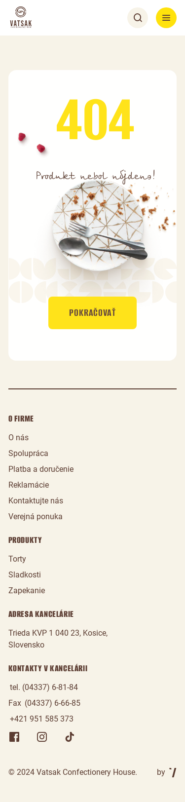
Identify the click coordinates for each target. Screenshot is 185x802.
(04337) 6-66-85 (52, 703)
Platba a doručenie (41, 469)
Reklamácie (28, 485)
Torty (17, 559)
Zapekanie (26, 590)
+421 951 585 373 (42, 719)
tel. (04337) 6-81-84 (44, 687)
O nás (18, 437)
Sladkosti (24, 574)
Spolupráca (28, 453)
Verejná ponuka (35, 516)
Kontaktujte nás (35, 500)
